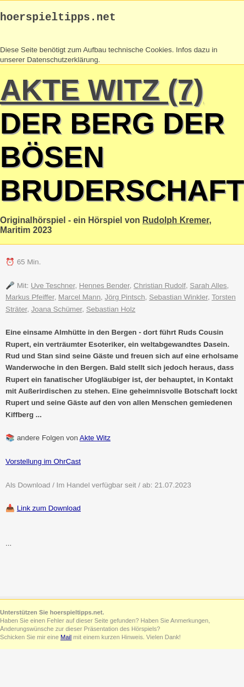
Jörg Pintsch (125, 300)
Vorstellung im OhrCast (43, 464)
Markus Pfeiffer (29, 300)
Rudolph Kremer (175, 223)
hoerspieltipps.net (58, 19)
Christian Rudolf (160, 288)
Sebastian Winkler (178, 300)
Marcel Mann (79, 300)
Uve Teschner (53, 288)
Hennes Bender (104, 288)
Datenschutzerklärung (62, 62)
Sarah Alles (208, 288)
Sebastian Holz (111, 312)
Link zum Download (49, 511)
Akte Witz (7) (101, 92)
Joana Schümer (56, 312)
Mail (65, 639)
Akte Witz (95, 440)
